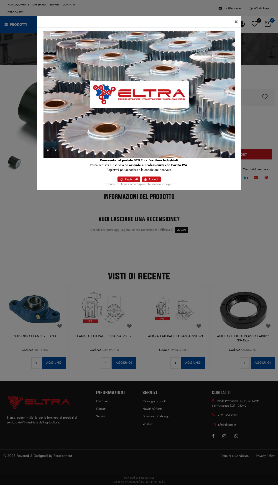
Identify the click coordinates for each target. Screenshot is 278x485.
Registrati (129, 179)
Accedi (151, 179)
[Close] (236, 21)
